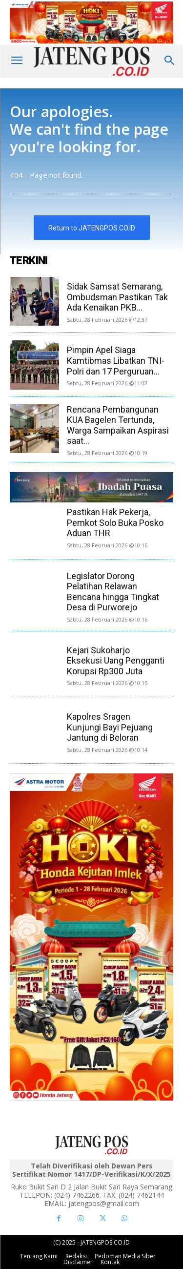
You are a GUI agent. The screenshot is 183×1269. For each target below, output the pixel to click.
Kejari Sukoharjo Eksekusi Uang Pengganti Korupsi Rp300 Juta (115, 660)
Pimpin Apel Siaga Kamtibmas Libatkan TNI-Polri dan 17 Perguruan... (115, 360)
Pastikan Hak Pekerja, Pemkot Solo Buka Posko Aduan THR (115, 522)
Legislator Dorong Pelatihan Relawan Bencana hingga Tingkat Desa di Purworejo (113, 592)
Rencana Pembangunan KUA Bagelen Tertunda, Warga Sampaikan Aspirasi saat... (118, 425)
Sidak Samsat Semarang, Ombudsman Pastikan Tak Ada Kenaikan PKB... (117, 296)
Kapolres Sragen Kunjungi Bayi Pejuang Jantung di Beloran (110, 727)
